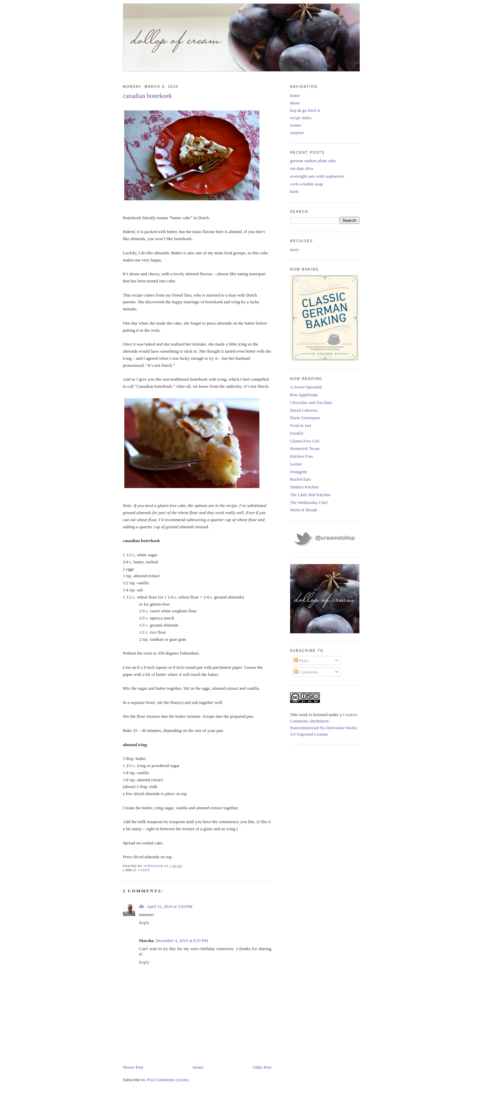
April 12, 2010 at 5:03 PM (170, 906)
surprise (297, 132)
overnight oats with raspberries (317, 176)
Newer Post (133, 1067)
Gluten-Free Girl (305, 440)
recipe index (301, 117)
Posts (301, 660)
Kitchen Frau (301, 456)
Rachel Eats (300, 479)
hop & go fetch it (305, 110)
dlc (142, 906)
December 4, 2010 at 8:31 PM (182, 940)
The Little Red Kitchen (310, 494)
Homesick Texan (305, 448)
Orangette (298, 471)
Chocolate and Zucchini (311, 402)
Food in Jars (301, 425)
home (295, 95)
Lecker (296, 463)
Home (198, 1067)
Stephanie (154, 866)
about (295, 102)
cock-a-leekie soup (306, 183)
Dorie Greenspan (305, 417)
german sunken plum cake (313, 160)
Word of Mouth (304, 509)
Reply (144, 922)
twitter (296, 125)
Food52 (297, 433)
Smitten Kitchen (304, 486)
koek (294, 191)
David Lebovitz (304, 410)
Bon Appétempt (304, 394)
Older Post (262, 1067)
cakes (144, 870)
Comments (306, 672)
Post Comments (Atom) (168, 1079)
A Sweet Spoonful (306, 386)
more (294, 249)
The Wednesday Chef (309, 502)
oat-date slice (301, 168)
